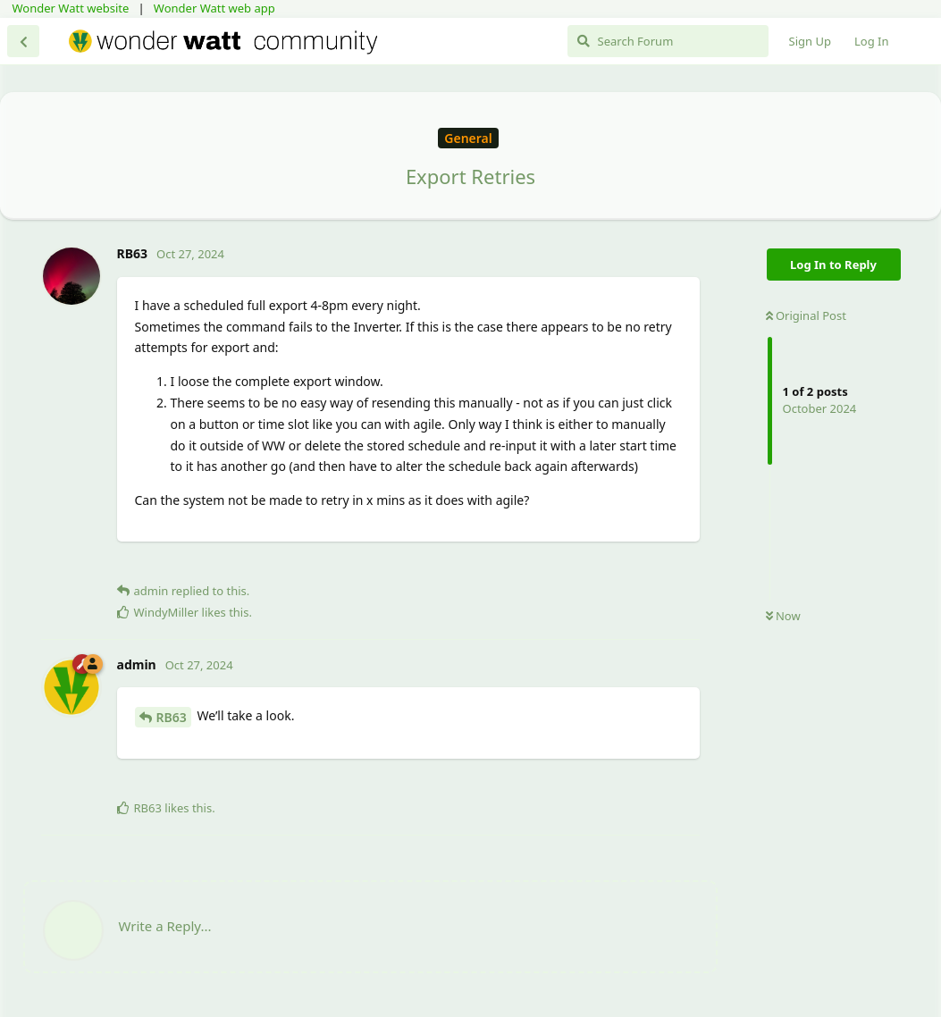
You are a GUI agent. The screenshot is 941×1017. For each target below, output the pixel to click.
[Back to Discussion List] (23, 41)
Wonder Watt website (71, 8)
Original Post (806, 315)
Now (783, 616)
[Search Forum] (668, 41)
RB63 (171, 717)
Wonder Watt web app (214, 8)
